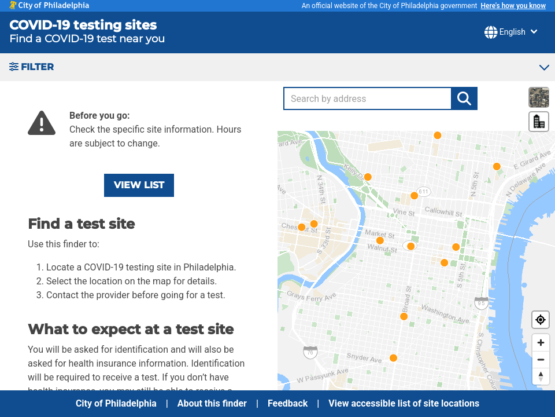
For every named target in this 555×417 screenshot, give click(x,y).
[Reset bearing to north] (540, 376)
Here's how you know (513, 6)
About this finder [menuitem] (212, 403)
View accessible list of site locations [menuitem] (403, 403)
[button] (277, 67)
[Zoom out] (540, 359)
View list (139, 185)
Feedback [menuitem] (288, 403)
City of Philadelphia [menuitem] (116, 403)
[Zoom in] (540, 342)
